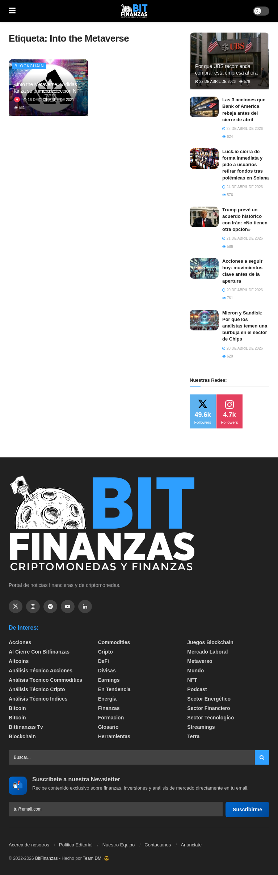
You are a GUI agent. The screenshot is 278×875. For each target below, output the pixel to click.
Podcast (197, 689)
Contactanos (157, 844)
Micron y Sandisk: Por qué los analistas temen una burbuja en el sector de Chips (244, 326)
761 (227, 298)
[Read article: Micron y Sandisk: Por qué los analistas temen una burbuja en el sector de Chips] (204, 320)
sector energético (209, 699)
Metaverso (199, 661)
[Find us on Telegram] (50, 606)
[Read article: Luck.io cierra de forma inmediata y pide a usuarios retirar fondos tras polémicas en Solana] (204, 158)
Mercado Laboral (207, 652)
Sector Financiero (208, 708)
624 (227, 137)
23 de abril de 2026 (242, 129)
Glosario (108, 727)
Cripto (105, 652)
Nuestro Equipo (118, 844)
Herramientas (114, 736)
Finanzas (109, 708)
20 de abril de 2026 (242, 290)
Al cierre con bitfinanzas (39, 652)
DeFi (103, 661)
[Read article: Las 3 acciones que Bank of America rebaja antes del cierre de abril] (204, 107)
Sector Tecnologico (210, 717)
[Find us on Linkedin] (85, 606)
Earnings (109, 680)
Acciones (20, 642)
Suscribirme (247, 809)
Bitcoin (17, 708)
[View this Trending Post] (17, 100)
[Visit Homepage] (134, 11)
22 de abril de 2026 (215, 82)
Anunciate (191, 844)
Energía (107, 699)
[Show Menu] (12, 11)
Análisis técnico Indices (38, 699)
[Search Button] (262, 757)
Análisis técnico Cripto (37, 689)
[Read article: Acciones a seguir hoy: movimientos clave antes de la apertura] (204, 268)
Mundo (195, 670)
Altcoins (19, 661)
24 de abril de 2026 (242, 187)
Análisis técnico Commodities (45, 680)
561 (19, 108)
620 (227, 356)
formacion (111, 717)
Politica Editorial (76, 844)
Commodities (114, 642)
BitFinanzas (46, 858)
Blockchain (29, 66)
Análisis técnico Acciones (40, 670)
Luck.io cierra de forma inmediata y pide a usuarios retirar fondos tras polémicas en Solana (245, 165)
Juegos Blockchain (210, 642)
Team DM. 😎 (96, 858)
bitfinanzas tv (26, 727)
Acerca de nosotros (29, 844)
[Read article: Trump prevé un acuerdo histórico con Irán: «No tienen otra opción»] (204, 217)
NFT (192, 680)
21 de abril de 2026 (242, 238)
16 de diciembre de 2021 (49, 100)
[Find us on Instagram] (33, 606)
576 (244, 82)
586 (227, 247)
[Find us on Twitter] (15, 606)
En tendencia (114, 689)
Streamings (201, 727)
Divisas (107, 670)
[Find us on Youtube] (68, 606)
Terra (193, 736)
